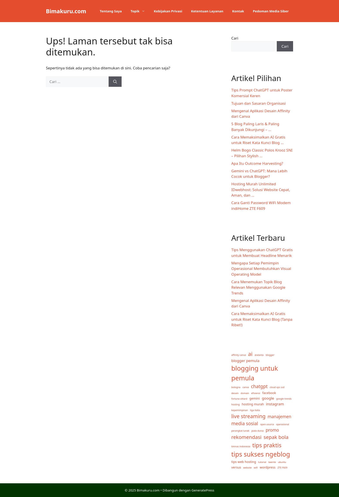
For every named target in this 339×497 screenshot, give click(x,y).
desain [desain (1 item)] (235, 393)
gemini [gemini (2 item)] (254, 398)
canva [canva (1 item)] (246, 387)
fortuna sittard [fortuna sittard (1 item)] (239, 398)
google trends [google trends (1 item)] (284, 398)
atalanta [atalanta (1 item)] (259, 355)
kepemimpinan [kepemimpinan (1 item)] (239, 410)
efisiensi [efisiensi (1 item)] (255, 393)
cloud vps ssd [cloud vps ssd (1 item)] (277, 387)
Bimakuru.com (66, 11)
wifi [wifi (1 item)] (256, 467)
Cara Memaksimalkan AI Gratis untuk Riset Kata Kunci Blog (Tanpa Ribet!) (261, 319)
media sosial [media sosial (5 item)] (244, 423)
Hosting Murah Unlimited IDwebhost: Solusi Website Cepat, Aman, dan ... (260, 189)
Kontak (238, 11)
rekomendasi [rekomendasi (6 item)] (246, 437)
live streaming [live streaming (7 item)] (248, 416)
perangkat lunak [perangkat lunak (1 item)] (240, 430)
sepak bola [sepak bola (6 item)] (276, 437)
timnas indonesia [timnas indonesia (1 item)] (240, 446)
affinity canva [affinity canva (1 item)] (238, 355)
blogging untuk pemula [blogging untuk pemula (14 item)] (254, 373)
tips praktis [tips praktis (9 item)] (266, 445)
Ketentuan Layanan (207, 11)
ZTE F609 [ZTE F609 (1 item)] (283, 467)
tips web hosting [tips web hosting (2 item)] (243, 462)
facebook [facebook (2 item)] (269, 393)
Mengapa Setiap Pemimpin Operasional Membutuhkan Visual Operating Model (261, 268)
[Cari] (115, 81)
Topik (140, 11)
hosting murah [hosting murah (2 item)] (253, 404)
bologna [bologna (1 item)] (235, 387)
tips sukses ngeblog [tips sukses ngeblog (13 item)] (260, 454)
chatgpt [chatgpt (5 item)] (259, 386)
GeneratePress (203, 490)
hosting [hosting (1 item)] (235, 404)
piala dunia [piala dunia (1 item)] (257, 430)
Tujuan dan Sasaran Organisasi (258, 103)
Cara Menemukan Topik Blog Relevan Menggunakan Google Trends (258, 287)
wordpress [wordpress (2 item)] (267, 467)
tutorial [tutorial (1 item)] (262, 462)
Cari (234, 38)
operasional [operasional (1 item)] (282, 424)
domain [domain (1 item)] (245, 393)
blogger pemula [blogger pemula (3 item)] (245, 360)
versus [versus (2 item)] (236, 467)
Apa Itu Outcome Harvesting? (257, 163)
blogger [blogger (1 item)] (270, 355)
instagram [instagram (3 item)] (275, 403)
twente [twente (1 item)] (272, 462)
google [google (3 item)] (268, 398)
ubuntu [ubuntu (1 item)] (282, 462)
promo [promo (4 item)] (272, 430)
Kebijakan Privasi (168, 11)
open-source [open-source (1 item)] (267, 424)
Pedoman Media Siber (271, 11)
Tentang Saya (111, 11)
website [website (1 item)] (247, 467)
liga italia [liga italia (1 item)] (255, 410)
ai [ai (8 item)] (250, 353)
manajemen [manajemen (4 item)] (279, 416)
